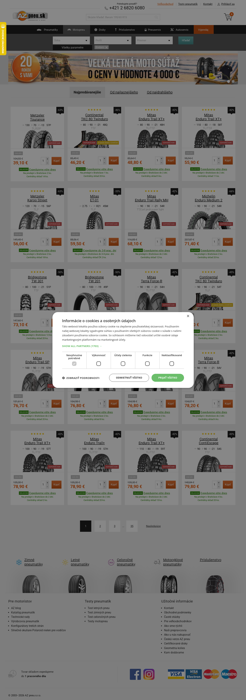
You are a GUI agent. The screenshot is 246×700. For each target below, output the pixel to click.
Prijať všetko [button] (167, 377)
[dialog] (123, 350)
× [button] (188, 316)
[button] (123, 346)
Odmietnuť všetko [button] (129, 377)
